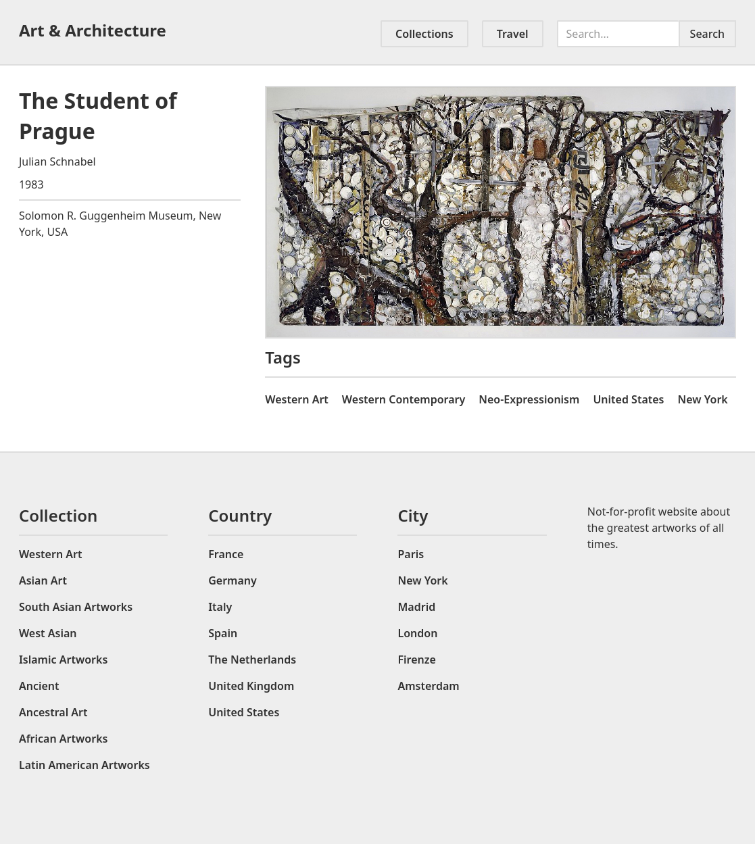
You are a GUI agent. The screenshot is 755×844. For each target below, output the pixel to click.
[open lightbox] (500, 212)
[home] (103, 30)
